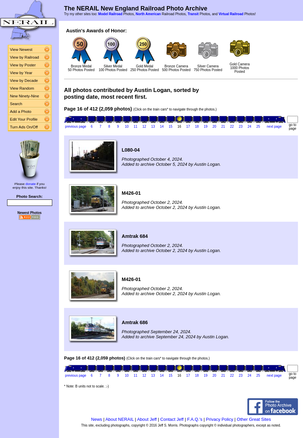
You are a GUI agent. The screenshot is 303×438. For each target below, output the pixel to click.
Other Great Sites (254, 419)
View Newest (21, 50)
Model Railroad (110, 14)
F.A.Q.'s (194, 419)
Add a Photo (20, 112)
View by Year (21, 73)
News (96, 419)
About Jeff (147, 419)
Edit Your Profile (24, 119)
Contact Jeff (172, 419)
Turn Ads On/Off (24, 127)
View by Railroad (24, 57)
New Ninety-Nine (24, 96)
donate (31, 184)
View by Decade (24, 81)
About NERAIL (119, 419)
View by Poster (23, 65)
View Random (22, 88)
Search (16, 104)
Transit (193, 14)
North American (148, 14)
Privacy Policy (219, 419)
